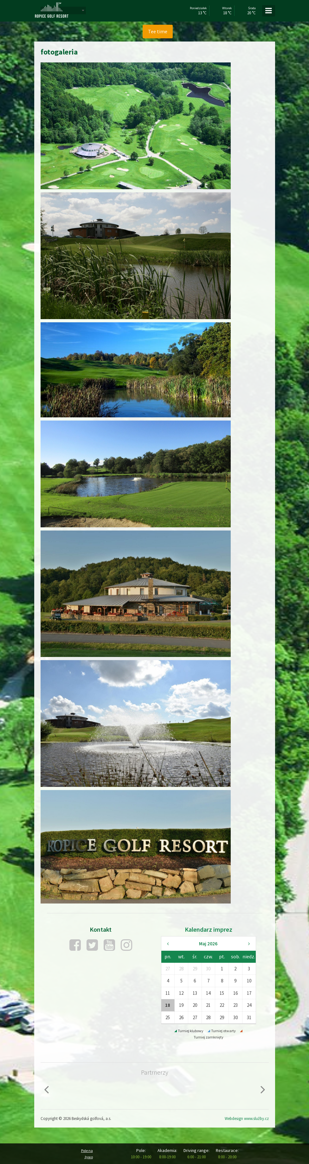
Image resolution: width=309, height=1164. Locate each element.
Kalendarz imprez (208, 929)
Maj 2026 (208, 944)
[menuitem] (157, 31)
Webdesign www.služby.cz (247, 1118)
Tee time (157, 31)
